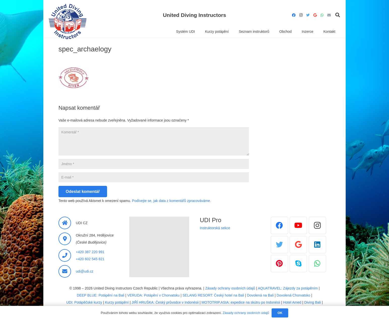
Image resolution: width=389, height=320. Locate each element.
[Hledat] (338, 15)
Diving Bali (312, 302)
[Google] (314, 15)
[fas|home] (67, 223)
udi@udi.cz (84, 271)
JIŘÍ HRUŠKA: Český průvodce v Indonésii (165, 302)
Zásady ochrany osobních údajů (230, 288)
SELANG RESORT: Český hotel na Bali (213, 295)
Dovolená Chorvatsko (293, 295)
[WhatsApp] (322, 15)
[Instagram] (300, 15)
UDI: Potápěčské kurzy (84, 302)
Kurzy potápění (117, 302)
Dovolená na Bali (260, 295)
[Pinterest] (279, 263)
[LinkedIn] (317, 244)
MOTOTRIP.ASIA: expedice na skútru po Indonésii (241, 302)
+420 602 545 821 (90, 259)
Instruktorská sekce (215, 228)
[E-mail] (329, 15)
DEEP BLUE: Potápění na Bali (100, 295)
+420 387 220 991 (90, 252)
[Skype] (298, 263)
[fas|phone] (67, 255)
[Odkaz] (67, 21)
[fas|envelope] (67, 271)
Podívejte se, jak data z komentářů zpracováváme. (171, 201)
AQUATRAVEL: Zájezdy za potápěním (288, 288)
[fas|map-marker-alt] (67, 238)
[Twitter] (307, 15)
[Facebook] (293, 15)
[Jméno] (153, 164)
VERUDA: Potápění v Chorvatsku (153, 295)
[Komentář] (153, 141)
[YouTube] (298, 225)
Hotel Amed (292, 302)
